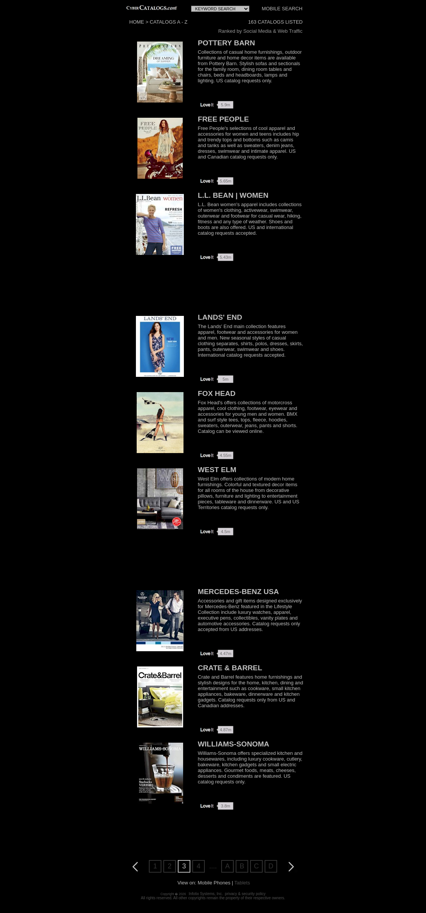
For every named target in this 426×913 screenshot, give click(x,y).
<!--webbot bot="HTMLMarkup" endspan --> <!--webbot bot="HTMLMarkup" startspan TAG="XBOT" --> (219, 8)
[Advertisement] (213, 288)
